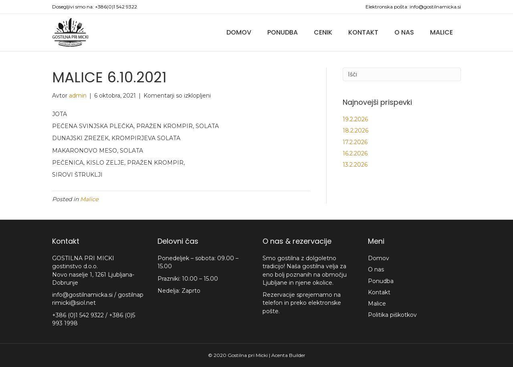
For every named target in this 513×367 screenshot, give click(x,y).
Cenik (323, 32)
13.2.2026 (355, 164)
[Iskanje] (402, 74)
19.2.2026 (355, 119)
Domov (238, 32)
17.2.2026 (355, 142)
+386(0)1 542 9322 (116, 7)
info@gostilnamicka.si (435, 7)
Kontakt (363, 32)
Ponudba (282, 32)
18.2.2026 (355, 130)
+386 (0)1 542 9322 (78, 315)
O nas (404, 32)
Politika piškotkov (392, 314)
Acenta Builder (288, 355)
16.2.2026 (355, 153)
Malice (441, 32)
